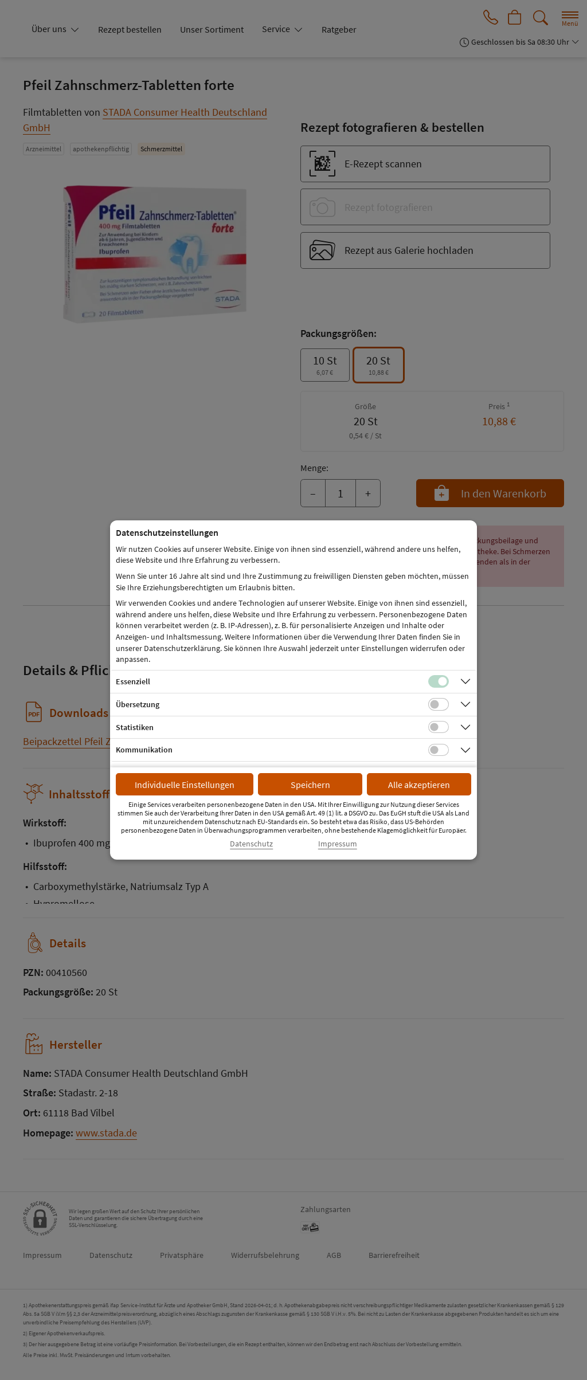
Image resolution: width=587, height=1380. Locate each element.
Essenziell (133, 681)
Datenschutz (251, 844)
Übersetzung (137, 704)
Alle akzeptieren (419, 784)
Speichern (310, 784)
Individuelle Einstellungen (184, 784)
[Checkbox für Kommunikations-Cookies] (438, 750)
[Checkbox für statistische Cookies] (438, 727)
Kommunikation (144, 749)
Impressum (337, 844)
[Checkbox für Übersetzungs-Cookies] (438, 704)
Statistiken (135, 727)
